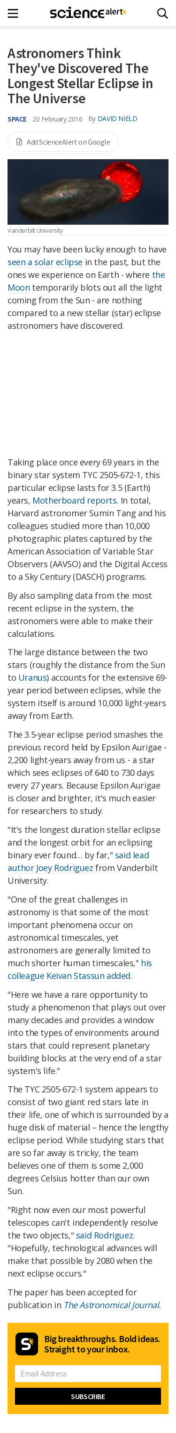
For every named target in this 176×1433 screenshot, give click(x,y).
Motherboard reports (74, 500)
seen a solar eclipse (45, 262)
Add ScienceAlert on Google (62, 142)
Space (17, 118)
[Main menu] (16, 13)
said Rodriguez (104, 1235)
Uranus (32, 677)
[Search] (162, 13)
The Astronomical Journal (111, 1305)
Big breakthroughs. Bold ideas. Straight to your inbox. (102, 1344)
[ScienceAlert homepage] (88, 13)
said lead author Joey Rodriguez (78, 861)
